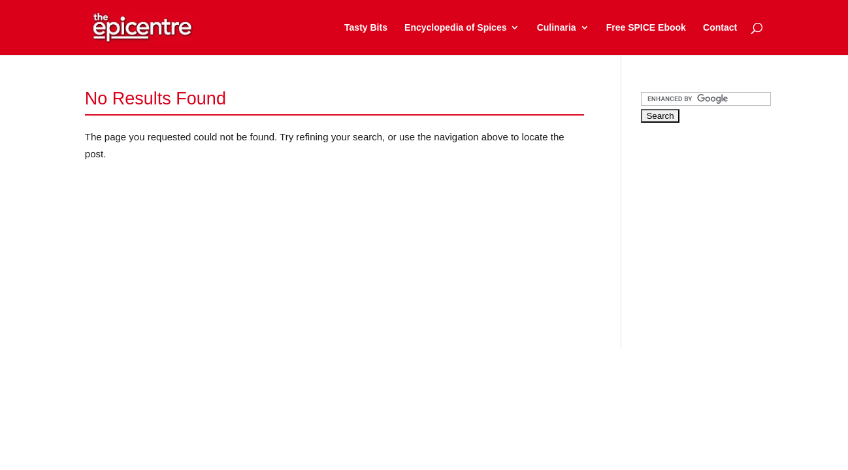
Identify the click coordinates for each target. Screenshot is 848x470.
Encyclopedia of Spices (455, 28)
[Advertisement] (739, 224)
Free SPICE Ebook (646, 28)
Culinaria (556, 28)
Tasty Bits (365, 28)
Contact (720, 28)
